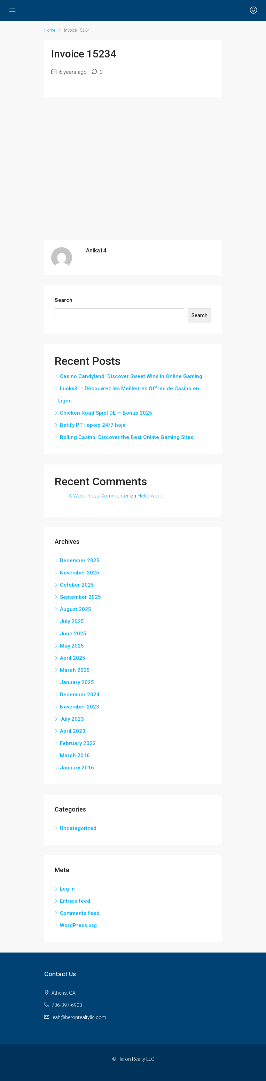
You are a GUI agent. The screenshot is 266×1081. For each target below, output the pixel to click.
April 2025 (72, 658)
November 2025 (79, 573)
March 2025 (75, 670)
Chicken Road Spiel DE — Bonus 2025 (106, 413)
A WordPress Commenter (99, 496)
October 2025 (77, 585)
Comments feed (80, 913)
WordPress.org (78, 925)
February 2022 (78, 743)
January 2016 (77, 768)
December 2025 (80, 560)
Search (63, 300)
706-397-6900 (67, 1005)
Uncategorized (78, 828)
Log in (67, 889)
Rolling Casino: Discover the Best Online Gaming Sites (126, 437)
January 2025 (77, 682)
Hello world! (151, 496)
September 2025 (80, 597)
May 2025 (72, 646)
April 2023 (72, 731)
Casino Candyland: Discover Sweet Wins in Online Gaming (131, 376)
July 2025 (72, 621)
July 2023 (72, 719)
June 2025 (73, 633)
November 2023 (79, 707)
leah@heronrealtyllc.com (79, 1017)
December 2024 (80, 694)
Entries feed (75, 901)
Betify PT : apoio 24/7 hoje (93, 425)
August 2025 (75, 609)
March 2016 (75, 755)
